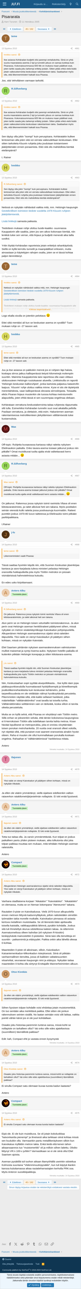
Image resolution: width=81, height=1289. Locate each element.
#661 (77, 48)
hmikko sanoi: (10, 54)
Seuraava (44, 29)
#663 (77, 178)
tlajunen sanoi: (11, 823)
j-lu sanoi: (8, 663)
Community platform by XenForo (27, 1270)
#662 (77, 101)
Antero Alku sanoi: (12, 775)
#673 (77, 984)
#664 (77, 276)
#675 (77, 1113)
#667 (77, 476)
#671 (77, 817)
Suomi (6, 1259)
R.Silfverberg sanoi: (13, 184)
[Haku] (77, 4)
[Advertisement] (40, 1216)
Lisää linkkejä (9, 221)
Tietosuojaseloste (24, 1264)
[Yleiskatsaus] (70, 4)
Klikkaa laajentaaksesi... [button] (40, 309)
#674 (77, 1063)
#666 (77, 439)
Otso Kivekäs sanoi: (13, 1069)
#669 (77, 603)
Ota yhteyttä (8, 1264)
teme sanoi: (9, 353)
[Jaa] (72, 48)
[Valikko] (4, 4)
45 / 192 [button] (29, 29)
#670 (77, 769)
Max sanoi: (9, 482)
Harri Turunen (10, 22)
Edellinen (15, 29)
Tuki (38, 1264)
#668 (77, 544)
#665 (77, 346)
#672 (77, 874)
